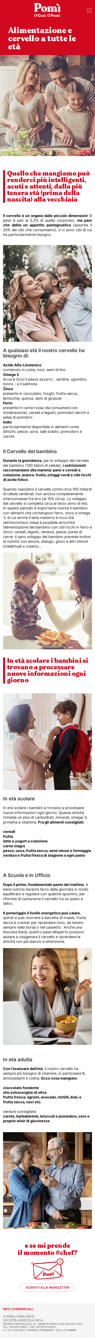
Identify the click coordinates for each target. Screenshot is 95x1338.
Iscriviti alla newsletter (47, 1287)
